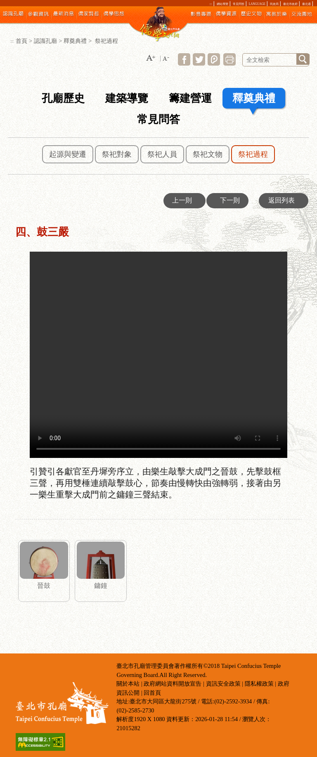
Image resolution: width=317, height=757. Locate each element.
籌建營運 (190, 98)
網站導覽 (222, 4)
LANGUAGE (257, 4)
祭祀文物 (207, 154)
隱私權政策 (259, 683)
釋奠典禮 (75, 41)
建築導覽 (126, 98)
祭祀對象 (117, 154)
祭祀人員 (162, 154)
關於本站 (128, 683)
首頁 (21, 41)
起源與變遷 (67, 154)
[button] (150, 58)
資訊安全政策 (223, 683)
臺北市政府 (290, 4)
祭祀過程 (253, 154)
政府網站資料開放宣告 (172, 683)
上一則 (182, 200)
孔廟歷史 (63, 98)
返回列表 (281, 200)
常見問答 (238, 4)
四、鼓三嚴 (158, 355)
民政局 (274, 4)
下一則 (230, 200)
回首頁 (152, 692)
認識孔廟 (45, 41)
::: (211, 4)
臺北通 (306, 4)
